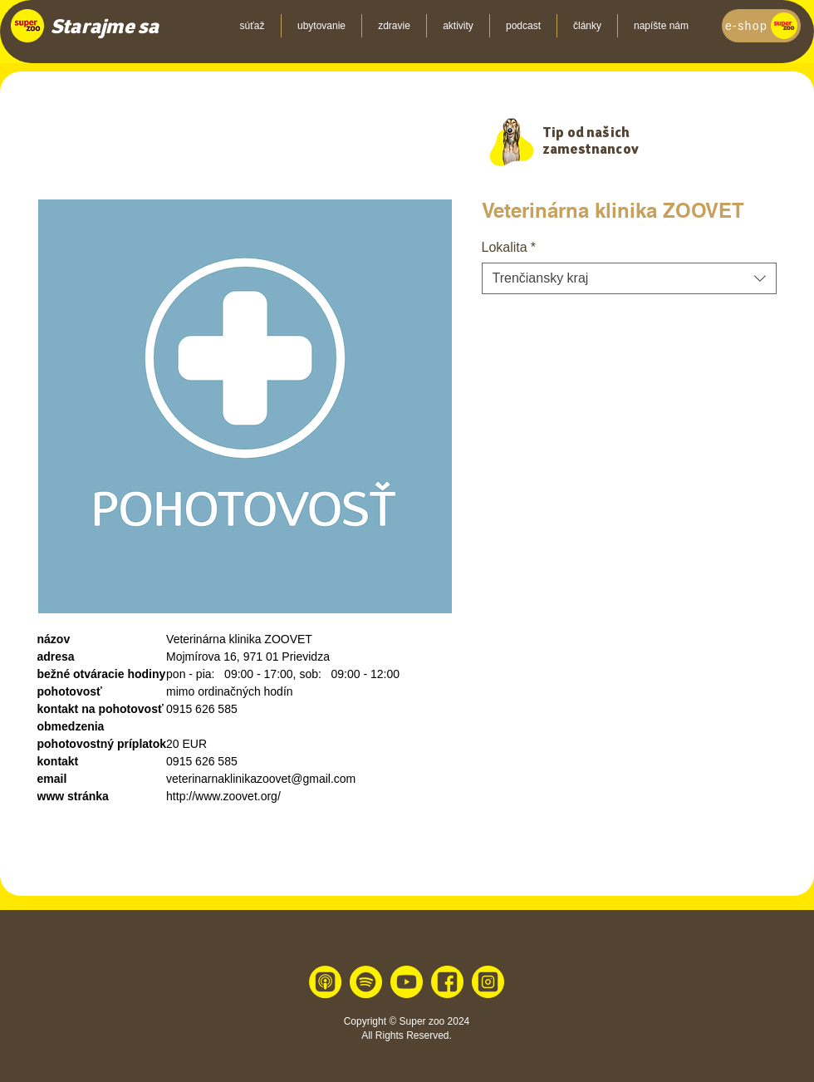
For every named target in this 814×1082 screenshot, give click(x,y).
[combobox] (629, 278)
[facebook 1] (447, 982)
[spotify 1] (366, 982)
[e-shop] (761, 25)
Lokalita (509, 247)
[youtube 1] (406, 982)
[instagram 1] (488, 982)
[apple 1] (325, 982)
